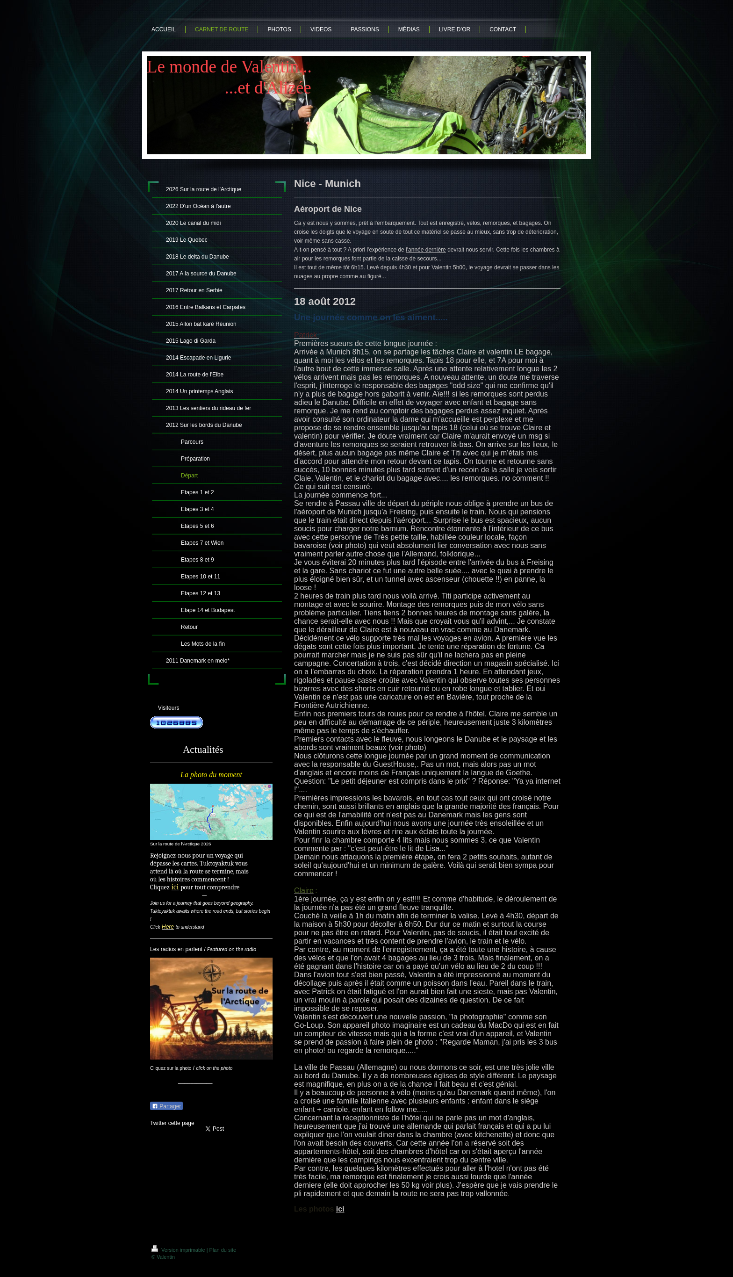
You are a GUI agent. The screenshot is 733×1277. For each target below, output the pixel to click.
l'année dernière (426, 249)
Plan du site (222, 1250)
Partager (166, 1106)
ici (340, 1209)
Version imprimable (179, 1250)
